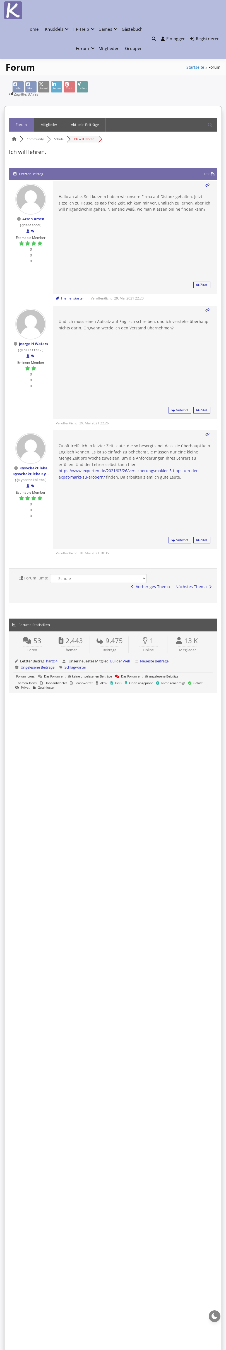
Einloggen (173, 38)
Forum (82, 48)
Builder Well (120, 661)
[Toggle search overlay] (154, 38)
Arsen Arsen (33, 218)
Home (33, 29)
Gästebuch (132, 29)
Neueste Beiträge (154, 661)
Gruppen (134, 48)
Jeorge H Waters (33, 343)
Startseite (195, 67)
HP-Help (81, 29)
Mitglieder (108, 48)
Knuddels (54, 29)
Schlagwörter (75, 667)
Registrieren (205, 38)
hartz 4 (51, 661)
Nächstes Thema (193, 586)
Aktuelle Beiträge (85, 124)
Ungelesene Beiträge (37, 667)
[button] (154, 39)
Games (105, 29)
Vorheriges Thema (150, 586)
